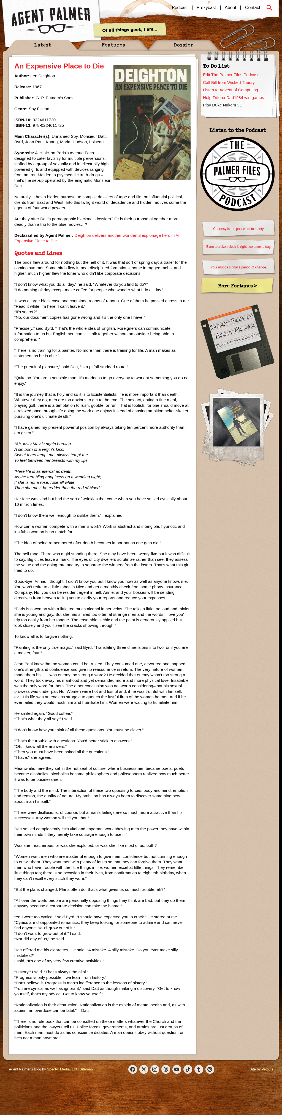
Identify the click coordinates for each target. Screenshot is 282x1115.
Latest (42, 45)
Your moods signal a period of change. (239, 267)
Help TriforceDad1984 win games (233, 97)
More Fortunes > (237, 286)
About (230, 8)
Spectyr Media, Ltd (62, 1069)
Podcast (180, 8)
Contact (252, 8)
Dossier (184, 45)
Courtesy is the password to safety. (238, 229)
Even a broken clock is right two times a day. (238, 247)
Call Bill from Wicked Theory (229, 82)
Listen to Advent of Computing (230, 89)
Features (113, 45)
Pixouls (267, 1069)
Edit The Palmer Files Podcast (230, 74)
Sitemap (86, 1069)
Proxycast (206, 8)
